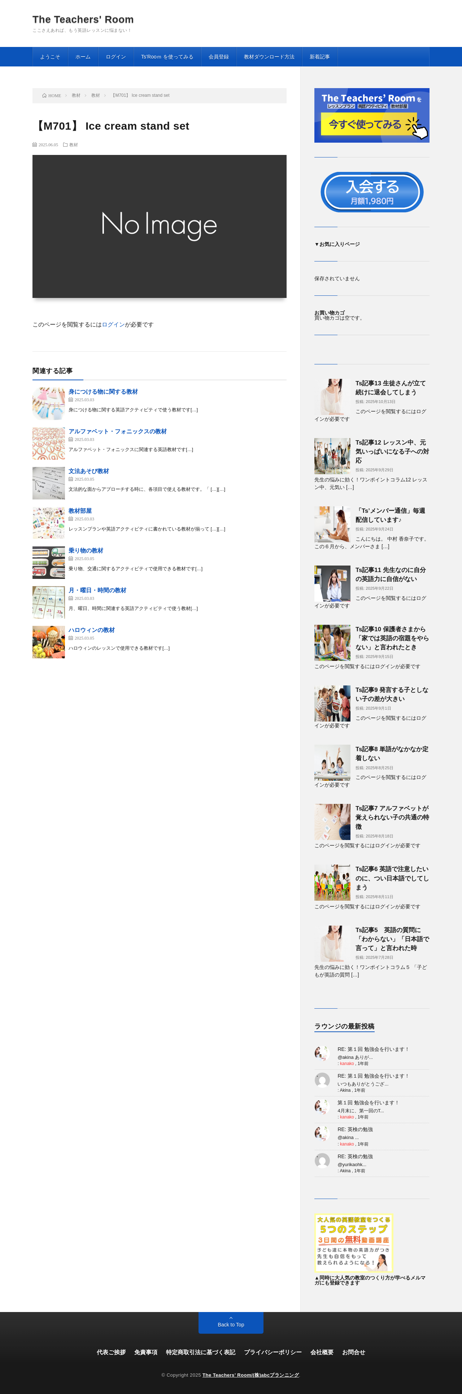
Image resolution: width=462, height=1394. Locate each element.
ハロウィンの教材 (92, 630)
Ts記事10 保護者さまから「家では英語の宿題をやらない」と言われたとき (392, 638)
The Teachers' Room (83, 19)
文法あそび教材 (89, 471)
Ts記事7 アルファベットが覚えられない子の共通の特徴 (392, 817)
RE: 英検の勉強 (354, 1129)
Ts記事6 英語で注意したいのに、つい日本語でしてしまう (392, 878)
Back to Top (231, 1325)
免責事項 (145, 1352)
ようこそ (50, 57)
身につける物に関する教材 (103, 392)
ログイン (116, 57)
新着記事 (320, 57)
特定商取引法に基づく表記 (200, 1352)
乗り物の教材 (86, 550)
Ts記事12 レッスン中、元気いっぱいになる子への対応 (392, 451)
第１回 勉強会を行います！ (368, 1102)
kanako (347, 1063)
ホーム (83, 57)
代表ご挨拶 (111, 1352)
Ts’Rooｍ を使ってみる (167, 57)
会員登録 (219, 57)
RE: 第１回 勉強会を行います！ (373, 1049)
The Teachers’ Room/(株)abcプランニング (250, 1375)
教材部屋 (80, 511)
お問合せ (353, 1352)
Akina (345, 1090)
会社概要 (322, 1352)
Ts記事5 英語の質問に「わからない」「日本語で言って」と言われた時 (392, 939)
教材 (73, 144)
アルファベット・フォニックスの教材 (118, 431)
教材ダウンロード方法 (269, 57)
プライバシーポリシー (273, 1352)
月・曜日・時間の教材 (97, 590)
